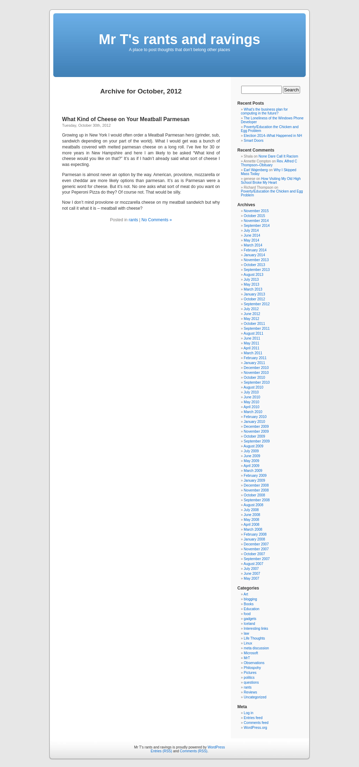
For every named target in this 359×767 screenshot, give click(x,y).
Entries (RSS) (161, 751)
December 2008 (256, 485)
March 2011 (253, 353)
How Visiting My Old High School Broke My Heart (270, 180)
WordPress (216, 747)
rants (133, 219)
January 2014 (254, 255)
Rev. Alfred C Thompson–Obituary (269, 163)
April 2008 (251, 525)
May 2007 (251, 578)
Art (246, 594)
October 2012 (254, 299)
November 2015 (256, 211)
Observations (254, 663)
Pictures (250, 673)
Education (251, 609)
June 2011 (252, 338)
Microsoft (251, 653)
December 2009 (256, 426)
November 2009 (256, 431)
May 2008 (251, 520)
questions (251, 682)
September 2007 (257, 559)
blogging (250, 599)
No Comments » (157, 219)
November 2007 (256, 549)
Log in (248, 713)
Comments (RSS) (193, 751)
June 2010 (252, 397)
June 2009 (252, 456)
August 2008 (253, 505)
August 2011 (253, 333)
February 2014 (255, 250)
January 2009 (254, 480)
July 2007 (251, 569)
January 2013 (254, 294)
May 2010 (251, 402)
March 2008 (253, 529)
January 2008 (254, 539)
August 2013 (253, 275)
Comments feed (256, 723)
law (246, 633)
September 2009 (257, 441)
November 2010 (256, 373)
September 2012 (257, 304)
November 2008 (256, 490)
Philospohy (252, 668)
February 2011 (255, 358)
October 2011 (254, 324)
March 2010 (253, 412)
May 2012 (251, 319)
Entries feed (253, 718)
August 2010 (253, 387)
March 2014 (253, 245)
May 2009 (251, 461)
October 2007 (254, 554)
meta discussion (256, 648)
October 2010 (254, 377)
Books (248, 604)
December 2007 (256, 544)
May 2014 (251, 240)
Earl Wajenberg (256, 170)
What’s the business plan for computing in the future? (264, 111)
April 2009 (251, 466)
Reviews (250, 692)
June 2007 (252, 574)
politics (249, 677)
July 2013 (251, 279)
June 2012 (252, 314)
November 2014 (256, 221)
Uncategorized (255, 697)
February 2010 (255, 417)
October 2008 (254, 495)
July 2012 (251, 309)
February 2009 (255, 475)
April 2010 (251, 407)
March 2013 (253, 289)
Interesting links (256, 628)
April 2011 (251, 348)
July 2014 (251, 230)
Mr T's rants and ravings (179, 39)
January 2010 (254, 422)
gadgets (250, 619)
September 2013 (257, 270)
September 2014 (257, 226)
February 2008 (255, 534)
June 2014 (252, 235)
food (247, 614)
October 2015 (254, 216)
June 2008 (252, 515)
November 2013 (256, 260)
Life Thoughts (254, 638)
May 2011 (251, 343)
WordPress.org (255, 728)
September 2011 (257, 328)
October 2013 (254, 265)
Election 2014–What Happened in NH (273, 136)
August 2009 (253, 446)
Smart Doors (253, 140)
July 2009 (251, 451)
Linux (248, 643)
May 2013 (251, 284)
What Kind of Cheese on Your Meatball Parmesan (125, 119)
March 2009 (253, 471)
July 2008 (251, 510)
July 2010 (251, 392)
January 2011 (254, 363)
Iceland (249, 624)
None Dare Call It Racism (278, 156)
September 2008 (257, 500)
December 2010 (256, 368)
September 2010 (257, 382)
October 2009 (254, 436)
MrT (247, 658)
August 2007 (253, 564)
